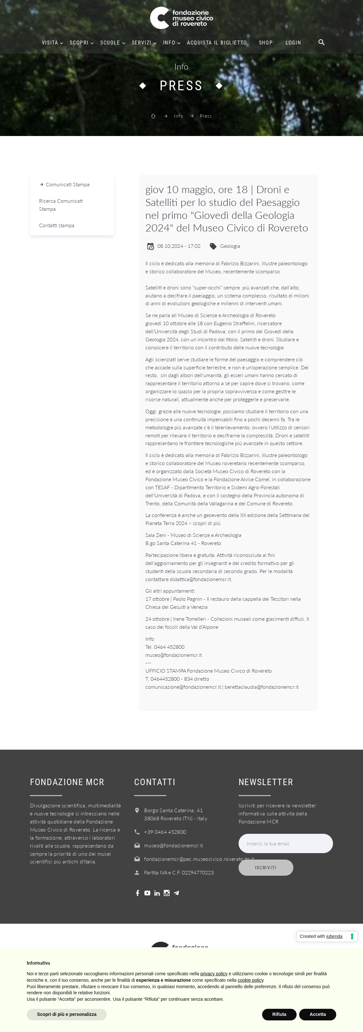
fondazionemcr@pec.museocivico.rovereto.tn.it (199, 859)
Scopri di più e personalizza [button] (66, 1014)
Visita (50, 42)
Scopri (79, 42)
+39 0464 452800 (165, 832)
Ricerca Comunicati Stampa (61, 205)
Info (169, 42)
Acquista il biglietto (217, 42)
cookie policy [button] (250, 980)
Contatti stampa (56, 225)
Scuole (110, 42)
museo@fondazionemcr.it (173, 845)
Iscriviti (266, 867)
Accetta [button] (317, 1014)
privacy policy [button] (214, 973)
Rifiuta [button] (279, 1014)
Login (293, 42)
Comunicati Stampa (68, 184)
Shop (266, 42)
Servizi (142, 42)
